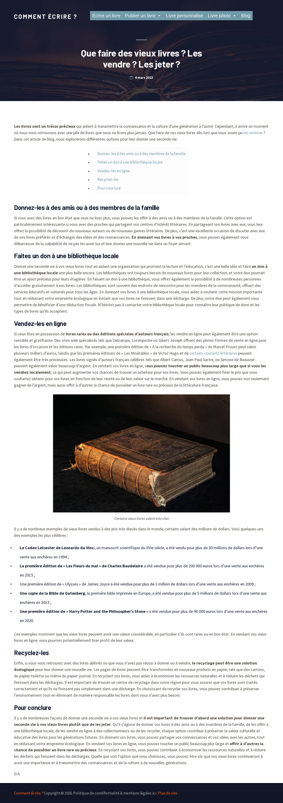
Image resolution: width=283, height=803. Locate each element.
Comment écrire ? (45, 16)
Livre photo (222, 15)
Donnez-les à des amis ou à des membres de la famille (141, 153)
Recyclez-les (108, 179)
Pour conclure (109, 188)
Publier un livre (143, 15)
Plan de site (167, 793)
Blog (245, 15)
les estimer (253, 132)
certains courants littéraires (213, 353)
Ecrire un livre (106, 15)
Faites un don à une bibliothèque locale (130, 162)
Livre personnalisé (184, 15)
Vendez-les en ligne (113, 170)
